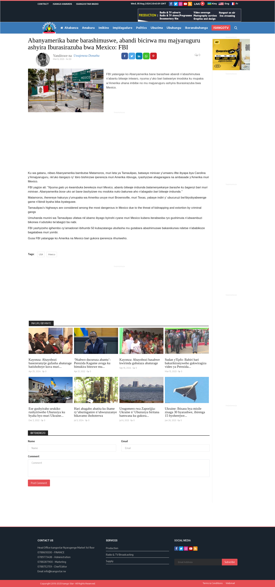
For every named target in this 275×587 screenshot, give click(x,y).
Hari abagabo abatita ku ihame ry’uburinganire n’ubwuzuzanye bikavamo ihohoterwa (95, 412)
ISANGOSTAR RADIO (87, 4)
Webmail (230, 583)
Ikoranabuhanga (196, 27)
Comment (33, 456)
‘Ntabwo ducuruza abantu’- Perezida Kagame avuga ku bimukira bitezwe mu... (92, 363)
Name (31, 441)
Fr (234, 3)
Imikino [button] (104, 27)
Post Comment (39, 483)
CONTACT (43, 4)
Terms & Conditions (213, 583)
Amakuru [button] (88, 27)
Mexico (51, 254)
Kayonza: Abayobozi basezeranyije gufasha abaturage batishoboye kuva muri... (50, 363)
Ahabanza (69, 27)
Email (124, 441)
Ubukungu (174, 27)
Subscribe (229, 561)
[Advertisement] (119, 138)
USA (41, 254)
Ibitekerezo (38, 432)
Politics (141, 27)
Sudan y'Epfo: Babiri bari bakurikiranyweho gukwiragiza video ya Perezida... (185, 363)
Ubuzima (157, 27)
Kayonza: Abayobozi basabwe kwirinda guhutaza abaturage (139, 361)
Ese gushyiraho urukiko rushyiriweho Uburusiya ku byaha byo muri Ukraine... (47, 412)
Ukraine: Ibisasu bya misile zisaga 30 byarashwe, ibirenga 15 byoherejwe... (185, 412)
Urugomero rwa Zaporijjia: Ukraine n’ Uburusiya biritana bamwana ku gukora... (139, 412)
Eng (224, 3)
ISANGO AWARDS (62, 4)
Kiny (212, 3)
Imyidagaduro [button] (122, 27)
